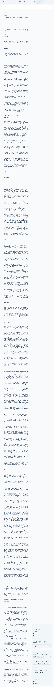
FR (47, 646)
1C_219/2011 (12, 614)
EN (50, 646)
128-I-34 (39, 661)
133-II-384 (39, 663)
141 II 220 (5, 15)
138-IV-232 (35, 665)
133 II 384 (22, 623)
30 (42, 658)
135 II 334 (6, 378)
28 (38, 658)
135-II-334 (43, 663)
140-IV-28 (48, 665)
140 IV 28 (13, 340)
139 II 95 (8, 221)
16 (38, 654)
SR (14, 248)
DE (46, 646)
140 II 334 (16, 217)
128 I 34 (23, 340)
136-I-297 (48, 663)
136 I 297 (22, 347)
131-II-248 (43, 661)
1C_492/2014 (22, 21)
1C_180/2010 (24, 352)
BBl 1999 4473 (18, 377)
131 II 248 (15, 272)
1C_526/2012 (14, 457)
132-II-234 (47, 661)
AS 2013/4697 (35, 676)
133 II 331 (25, 214)
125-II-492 (35, 661)
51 (34, 658)
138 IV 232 (12, 347)
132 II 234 (16, 399)
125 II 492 (26, 259)
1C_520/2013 (24, 610)
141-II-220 (34, 666)
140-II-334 (44, 665)
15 (34, 654)
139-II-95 (39, 665)
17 (42, 656)
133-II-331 (34, 663)
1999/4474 (39, 679)
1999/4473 (35, 679)
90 (49, 656)
